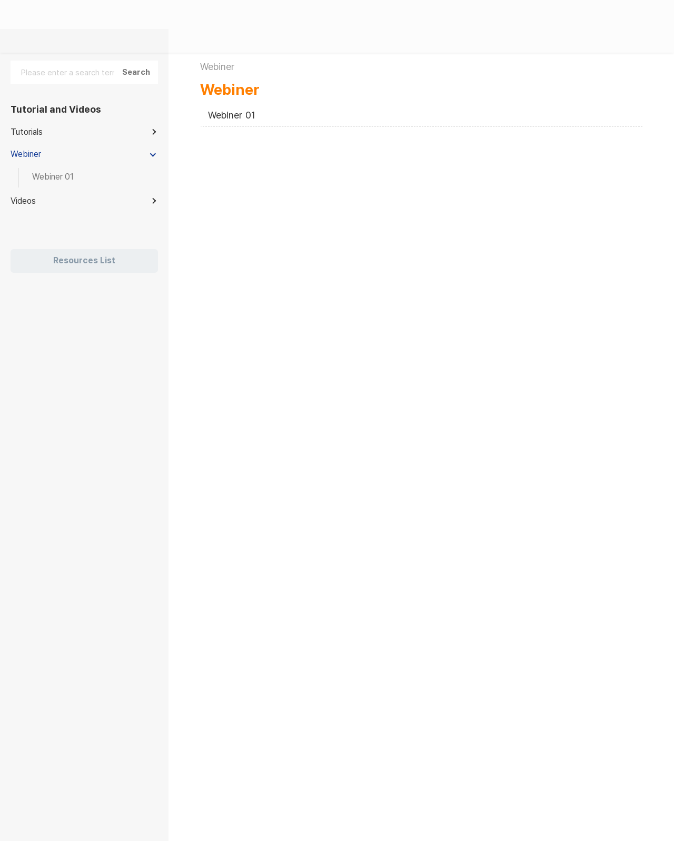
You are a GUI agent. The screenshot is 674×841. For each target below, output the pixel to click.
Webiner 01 (231, 115)
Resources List (84, 260)
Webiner (230, 89)
